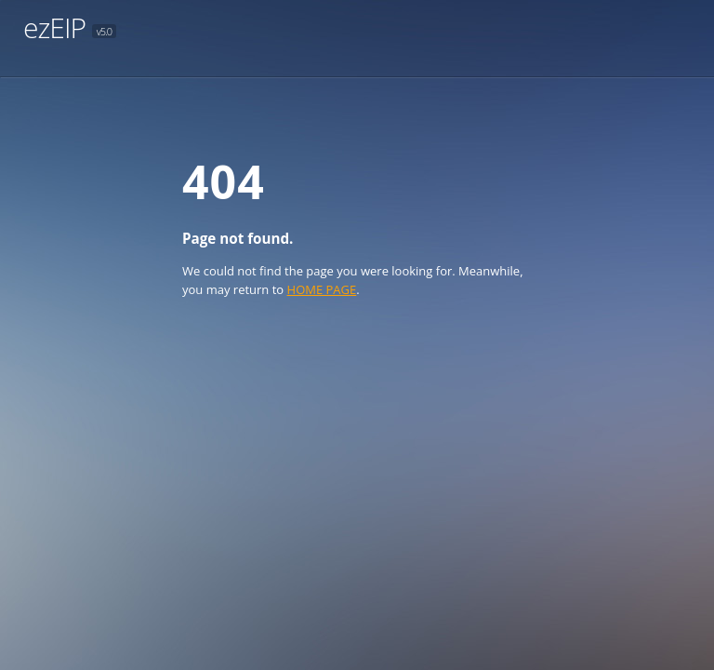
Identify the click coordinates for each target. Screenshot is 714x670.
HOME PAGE (322, 289)
